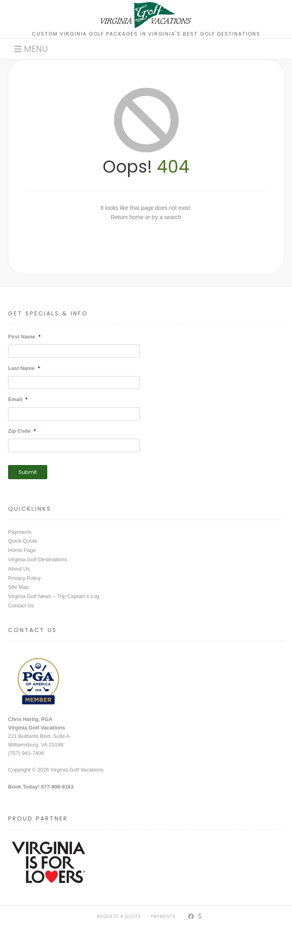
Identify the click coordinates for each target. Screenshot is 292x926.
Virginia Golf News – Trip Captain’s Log (53, 596)
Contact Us (21, 606)
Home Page (22, 550)
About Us (18, 569)
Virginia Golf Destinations (37, 559)
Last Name (24, 368)
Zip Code (22, 431)
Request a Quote (119, 916)
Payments (20, 532)
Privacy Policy (24, 578)
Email (17, 399)
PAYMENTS (163, 916)
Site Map (18, 587)
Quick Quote (22, 541)
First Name (24, 337)
